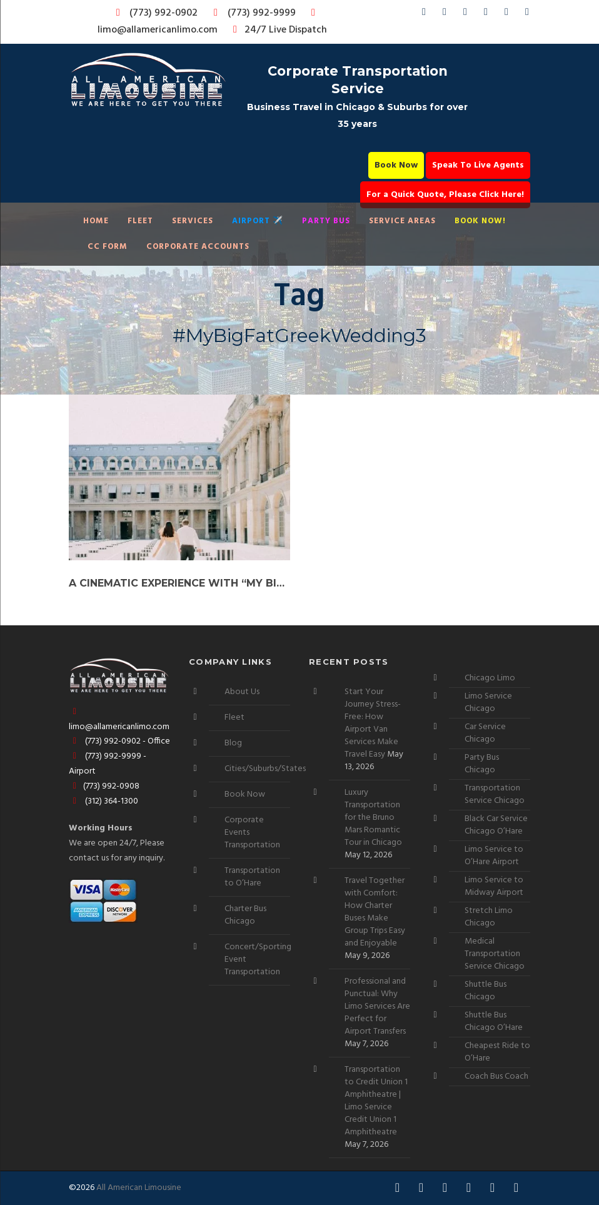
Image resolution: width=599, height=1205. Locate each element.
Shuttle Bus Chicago (485, 990)
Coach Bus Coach (496, 1076)
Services (192, 221)
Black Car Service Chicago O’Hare (496, 825)
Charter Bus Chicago (245, 915)
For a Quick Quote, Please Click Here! (445, 195)
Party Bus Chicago (482, 763)
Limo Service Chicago (488, 702)
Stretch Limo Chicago (489, 917)
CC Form (108, 246)
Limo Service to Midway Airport (494, 886)
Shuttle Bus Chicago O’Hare (494, 1021)
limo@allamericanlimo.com (209, 23)
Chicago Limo (490, 678)
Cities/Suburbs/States (265, 769)
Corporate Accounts (197, 246)
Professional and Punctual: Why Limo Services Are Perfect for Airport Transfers (377, 1006)
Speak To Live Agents (478, 165)
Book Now (396, 165)
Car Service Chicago (485, 733)
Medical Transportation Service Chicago (495, 954)
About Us (241, 692)
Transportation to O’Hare (252, 877)
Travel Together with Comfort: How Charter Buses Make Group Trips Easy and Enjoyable (375, 912)
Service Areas (402, 221)
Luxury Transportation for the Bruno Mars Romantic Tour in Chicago (373, 817)
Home (96, 221)
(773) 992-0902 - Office (119, 741)
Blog (233, 743)
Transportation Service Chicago (495, 794)
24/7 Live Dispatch (278, 30)
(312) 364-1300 (103, 801)
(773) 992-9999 (251, 13)
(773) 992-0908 (104, 786)
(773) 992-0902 (154, 13)
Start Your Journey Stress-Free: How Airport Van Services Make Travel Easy (373, 723)
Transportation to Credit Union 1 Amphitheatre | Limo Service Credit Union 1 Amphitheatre (376, 1100)
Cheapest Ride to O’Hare (497, 1052)
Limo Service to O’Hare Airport (494, 855)
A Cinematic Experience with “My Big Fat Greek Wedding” (179, 583)
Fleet (140, 221)
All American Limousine (138, 1188)
